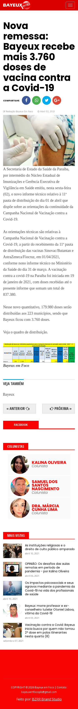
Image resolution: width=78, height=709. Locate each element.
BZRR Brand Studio (47, 699)
